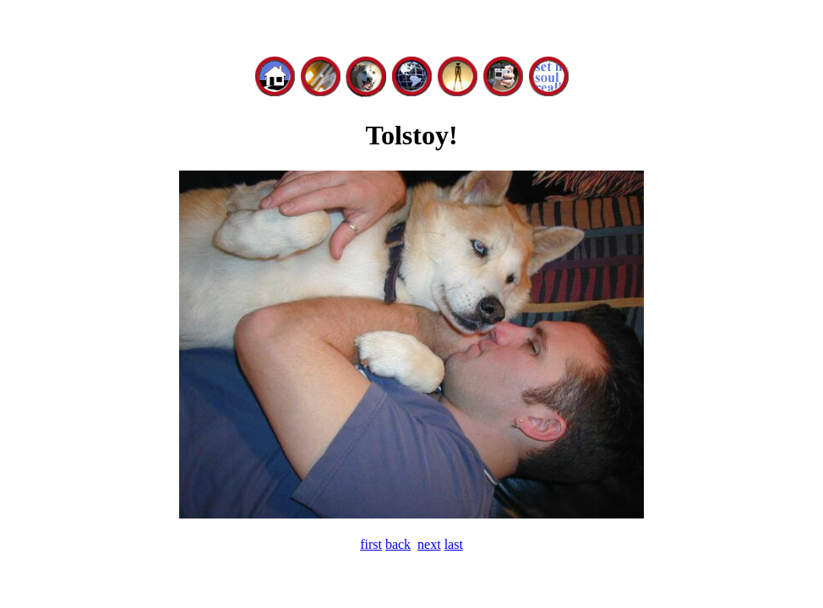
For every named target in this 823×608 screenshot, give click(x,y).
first (371, 544)
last (453, 544)
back (398, 544)
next (429, 544)
